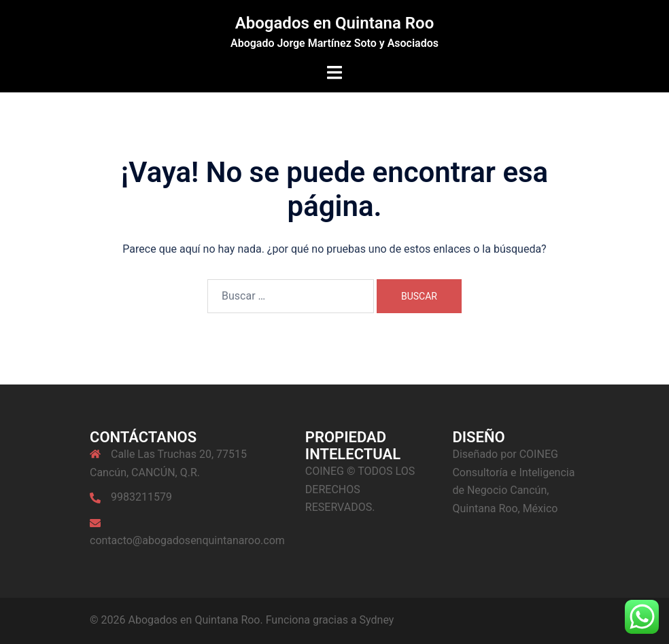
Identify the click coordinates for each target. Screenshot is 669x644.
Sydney (377, 619)
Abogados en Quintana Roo (334, 23)
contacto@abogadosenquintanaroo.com (187, 540)
